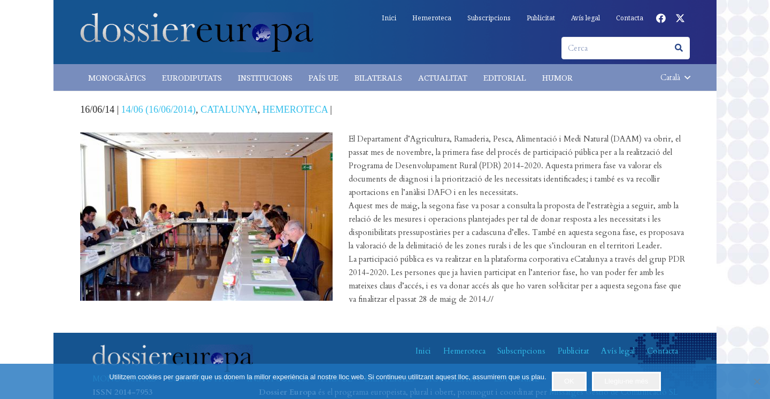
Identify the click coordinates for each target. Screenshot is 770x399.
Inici (423, 351)
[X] (680, 18)
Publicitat (573, 351)
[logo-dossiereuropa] (196, 32)
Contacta (662, 351)
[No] (756, 381)
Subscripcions (521, 351)
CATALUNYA (229, 109)
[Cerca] (625, 48)
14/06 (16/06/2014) (158, 109)
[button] (675, 77)
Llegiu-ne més (627, 381)
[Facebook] (661, 18)
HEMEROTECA (295, 109)
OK (569, 381)
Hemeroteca (464, 351)
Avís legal (618, 351)
